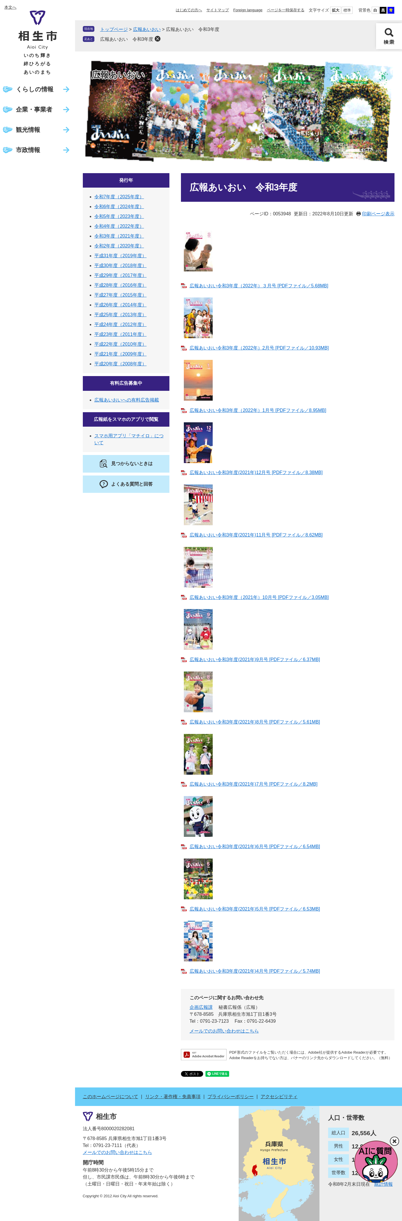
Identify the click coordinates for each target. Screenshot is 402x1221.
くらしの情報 (34, 89)
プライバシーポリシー (230, 1096)
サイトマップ (217, 10)
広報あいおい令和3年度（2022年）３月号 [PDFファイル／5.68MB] (259, 285)
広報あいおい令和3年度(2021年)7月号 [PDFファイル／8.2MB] (254, 784)
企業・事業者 (34, 109)
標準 (347, 10)
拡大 (335, 10)
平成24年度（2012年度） (120, 324)
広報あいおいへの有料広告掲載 (126, 399)
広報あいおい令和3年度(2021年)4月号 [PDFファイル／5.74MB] (255, 971)
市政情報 (28, 150)
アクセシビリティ (279, 1096)
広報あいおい (147, 29)
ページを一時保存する (285, 10)
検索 (389, 36)
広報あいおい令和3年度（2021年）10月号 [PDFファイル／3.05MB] (259, 597)
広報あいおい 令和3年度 (127, 39)
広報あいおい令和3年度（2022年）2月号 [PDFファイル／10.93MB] (259, 347)
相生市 (106, 1116)
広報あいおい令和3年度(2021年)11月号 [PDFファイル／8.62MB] (256, 534)
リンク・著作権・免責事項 (173, 1096)
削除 (157, 39)
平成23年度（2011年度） (120, 334)
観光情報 (28, 129)
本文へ (10, 7)
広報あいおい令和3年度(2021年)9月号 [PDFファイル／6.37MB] (255, 659)
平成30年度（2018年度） (120, 265)
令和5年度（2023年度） (119, 216)
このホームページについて (110, 1096)
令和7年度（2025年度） (119, 196)
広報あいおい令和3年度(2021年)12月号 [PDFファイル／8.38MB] (256, 472)
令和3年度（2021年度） (119, 236)
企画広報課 (201, 1007)
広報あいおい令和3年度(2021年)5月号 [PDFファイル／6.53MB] (255, 908)
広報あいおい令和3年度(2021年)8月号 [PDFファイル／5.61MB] (255, 721)
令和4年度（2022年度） (119, 226)
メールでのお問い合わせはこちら (224, 1030)
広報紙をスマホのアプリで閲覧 (126, 419)
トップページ (114, 29)
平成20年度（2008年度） (120, 363)
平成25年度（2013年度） (120, 314)
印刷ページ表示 (378, 213)
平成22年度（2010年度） (120, 344)
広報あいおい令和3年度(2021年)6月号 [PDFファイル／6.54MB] (255, 846)
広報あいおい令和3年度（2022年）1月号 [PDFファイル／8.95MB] (258, 410)
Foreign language (247, 10)
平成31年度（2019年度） (120, 255)
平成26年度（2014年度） (120, 304)
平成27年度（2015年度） (120, 295)
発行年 (126, 180)
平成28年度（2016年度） (120, 285)
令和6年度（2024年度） (119, 206)
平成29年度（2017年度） (120, 275)
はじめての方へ (189, 10)
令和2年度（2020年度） (119, 245)
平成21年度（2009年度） (120, 354)
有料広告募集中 (126, 383)
